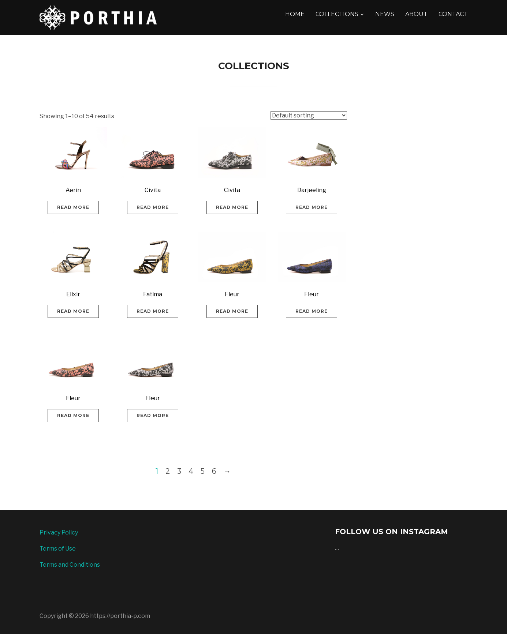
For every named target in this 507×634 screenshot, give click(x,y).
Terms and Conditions (70, 564)
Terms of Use (58, 548)
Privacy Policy (59, 532)
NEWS (384, 14)
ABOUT (416, 14)
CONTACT (453, 14)
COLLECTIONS (337, 14)
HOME (295, 14)
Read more (73, 207)
